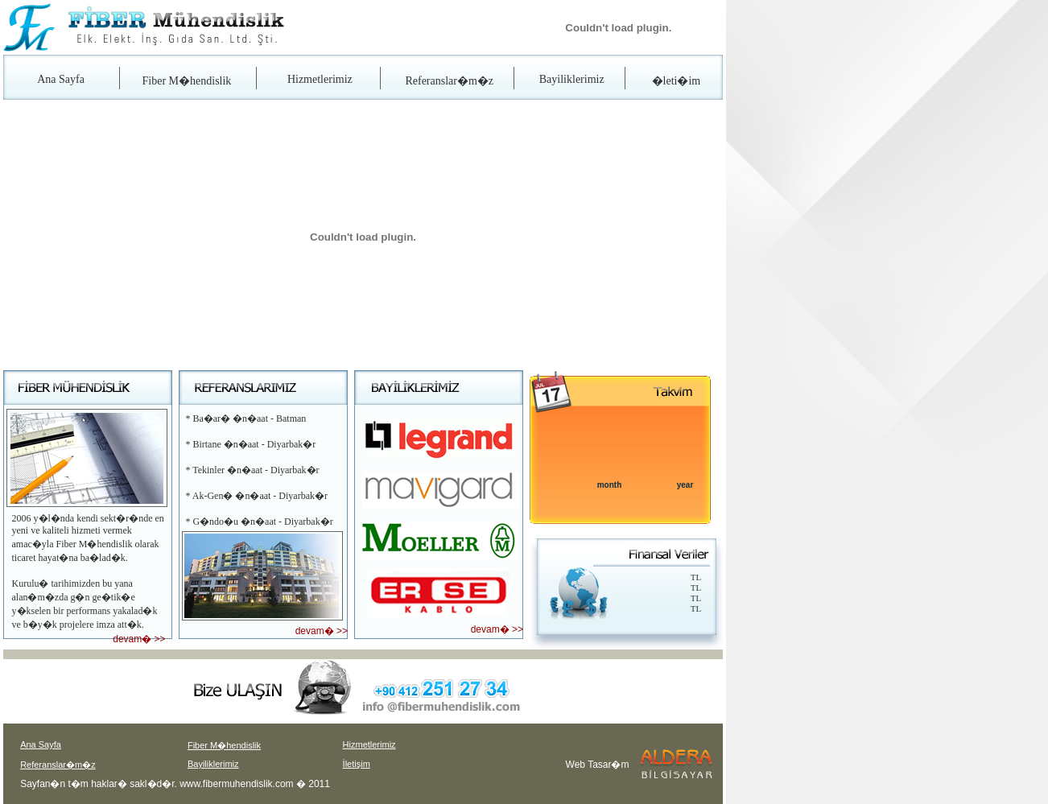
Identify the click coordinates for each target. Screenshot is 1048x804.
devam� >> (139, 639)
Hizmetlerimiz (320, 79)
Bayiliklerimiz (571, 79)
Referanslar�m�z (449, 81)
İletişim (356, 764)
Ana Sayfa (61, 79)
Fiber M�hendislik (187, 81)
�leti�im (676, 81)
